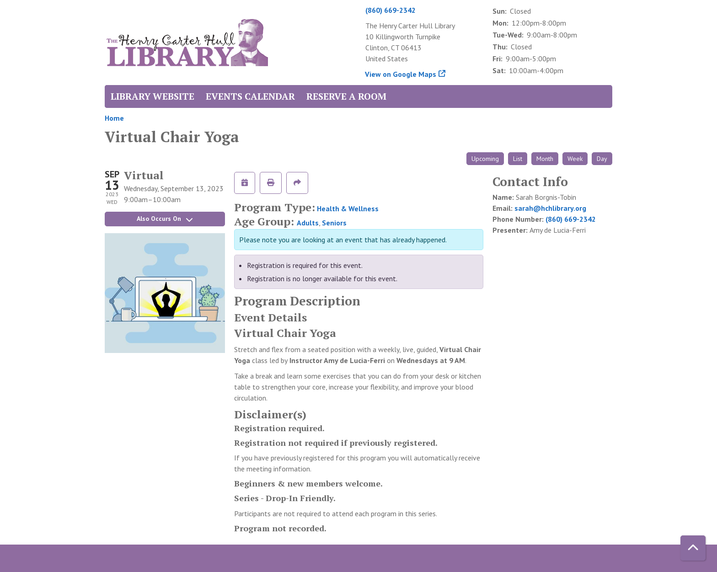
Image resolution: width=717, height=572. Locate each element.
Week (575, 159)
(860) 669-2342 (390, 10)
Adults (308, 222)
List (517, 159)
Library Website (152, 96)
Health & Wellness (348, 208)
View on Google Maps (400, 74)
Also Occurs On (165, 218)
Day (602, 159)
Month (544, 159)
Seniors (334, 222)
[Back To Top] (693, 548)
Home (114, 118)
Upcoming (485, 159)
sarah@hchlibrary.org (550, 208)
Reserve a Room (346, 96)
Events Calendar (250, 96)
